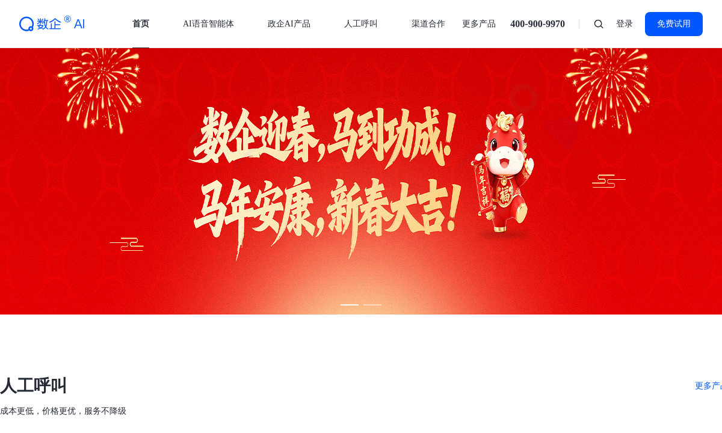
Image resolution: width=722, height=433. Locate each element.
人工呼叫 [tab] (361, 23)
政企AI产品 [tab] (289, 23)
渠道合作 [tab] (428, 23)
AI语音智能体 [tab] (208, 23)
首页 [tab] (140, 23)
